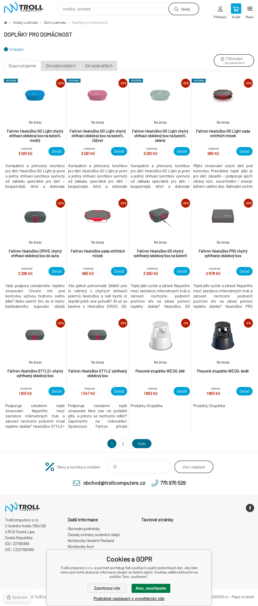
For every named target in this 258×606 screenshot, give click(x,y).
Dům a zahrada (55, 22)
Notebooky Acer (81, 546)
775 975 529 (173, 483)
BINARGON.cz (216, 596)
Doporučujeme (22, 65)
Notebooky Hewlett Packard (91, 540)
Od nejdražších (98, 65)
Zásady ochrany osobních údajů (94, 534)
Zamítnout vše (107, 588)
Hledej (185, 8)
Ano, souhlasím (150, 588)
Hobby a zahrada (25, 22)
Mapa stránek (242, 596)
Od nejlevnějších (61, 65)
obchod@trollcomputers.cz (114, 483)
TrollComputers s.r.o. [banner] (27, 7)
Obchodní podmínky (84, 528)
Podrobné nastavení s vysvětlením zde (129, 598)
